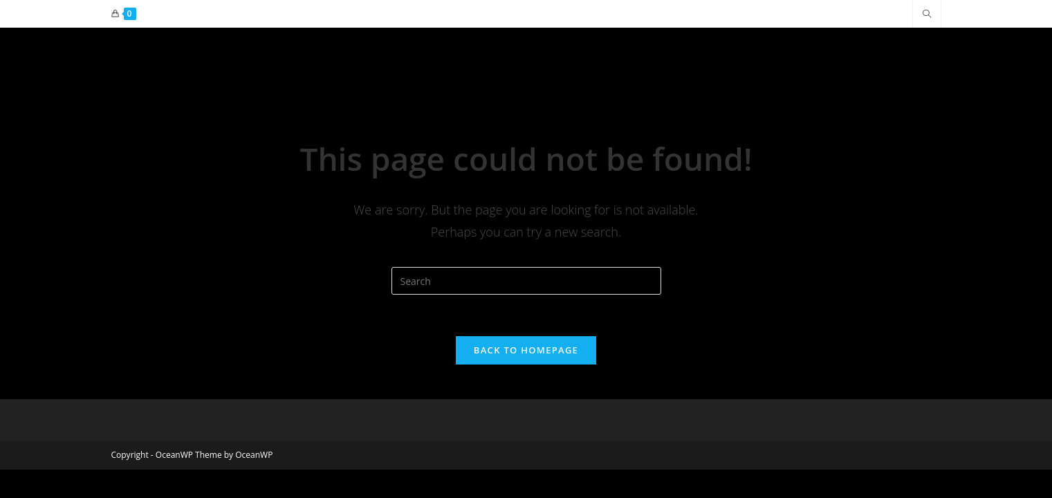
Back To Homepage (526, 350)
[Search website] (926, 14)
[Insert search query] (526, 281)
